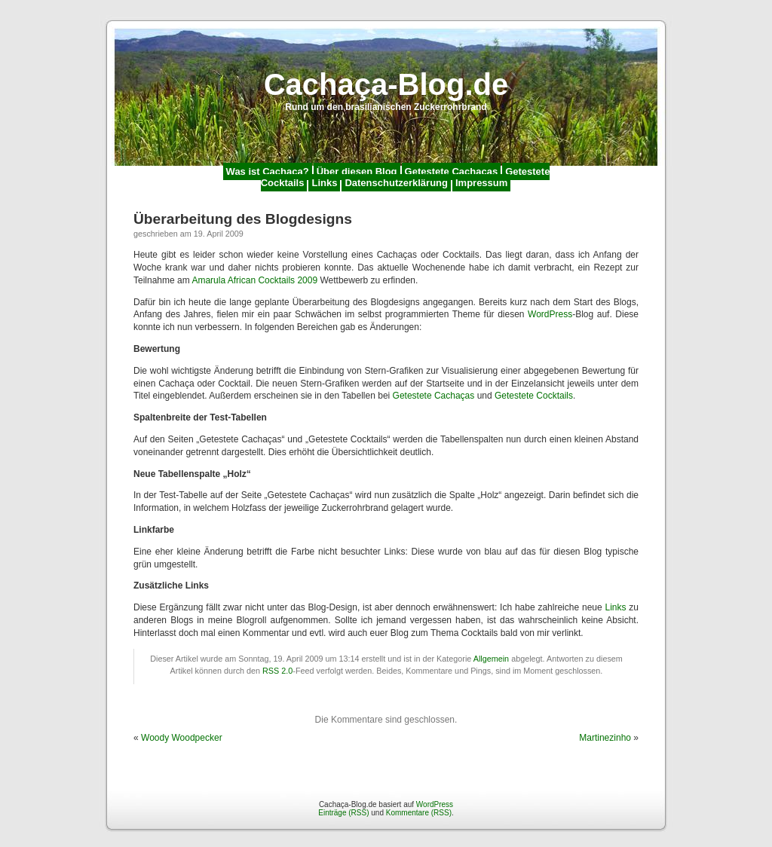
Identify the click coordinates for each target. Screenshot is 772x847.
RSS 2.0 (277, 670)
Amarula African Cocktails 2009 (254, 280)
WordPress (550, 314)
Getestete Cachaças (451, 171)
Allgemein (491, 658)
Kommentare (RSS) (419, 813)
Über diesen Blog (357, 171)
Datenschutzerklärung (396, 182)
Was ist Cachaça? (267, 171)
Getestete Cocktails (534, 395)
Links (324, 182)
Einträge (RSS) (343, 813)
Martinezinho (605, 737)
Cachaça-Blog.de (386, 84)
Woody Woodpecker (181, 737)
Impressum (481, 182)
